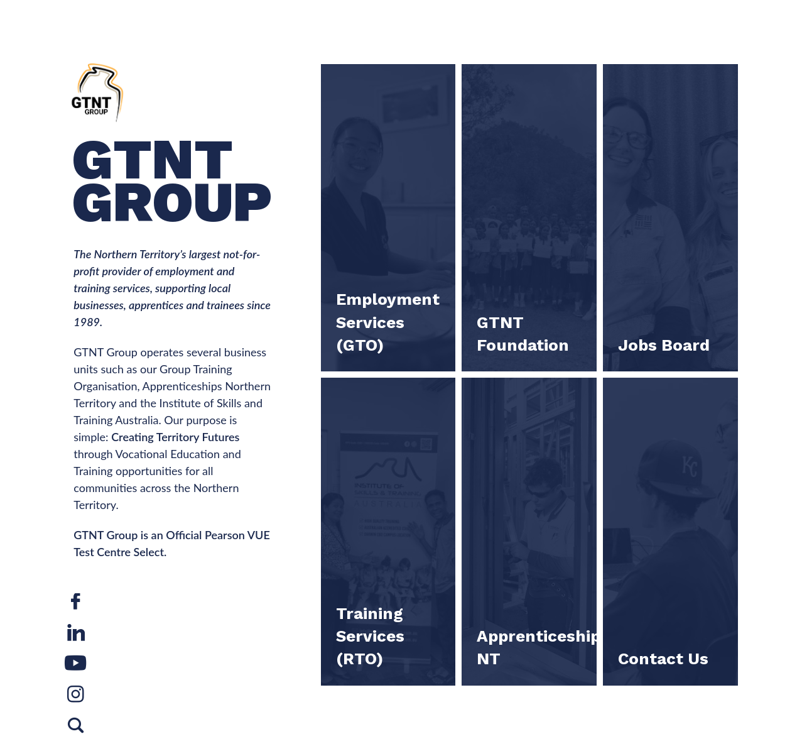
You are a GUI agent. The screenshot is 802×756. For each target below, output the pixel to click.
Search (76, 731)
